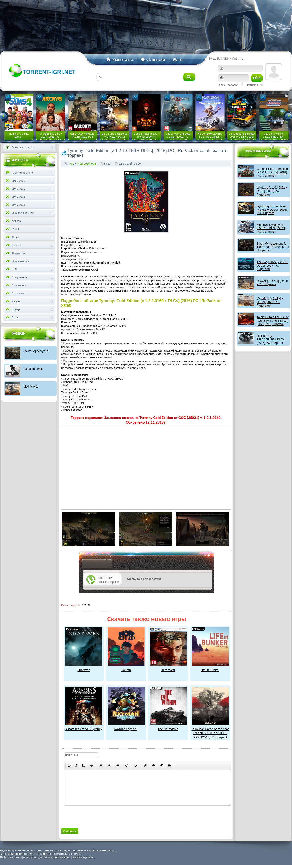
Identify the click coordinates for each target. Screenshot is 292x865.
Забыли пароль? (228, 84)
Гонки (12, 229)
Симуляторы (16, 277)
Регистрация (255, 84)
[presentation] (101, 816)
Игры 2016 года (86, 163)
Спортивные (16, 285)
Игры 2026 (15, 181)
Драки (12, 237)
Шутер (12, 309)
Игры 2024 (15, 197)
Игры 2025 (15, 189)
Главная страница (19, 147)
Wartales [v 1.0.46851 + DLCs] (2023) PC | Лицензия (272, 191)
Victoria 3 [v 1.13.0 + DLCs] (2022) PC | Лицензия (270, 302)
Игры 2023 (15, 205)
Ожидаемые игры (19, 213)
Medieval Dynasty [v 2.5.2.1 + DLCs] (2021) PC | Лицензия (271, 228)
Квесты (13, 245)
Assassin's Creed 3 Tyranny (83, 727)
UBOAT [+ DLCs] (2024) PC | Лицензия (272, 282)
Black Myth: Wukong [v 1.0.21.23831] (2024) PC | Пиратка (273, 247)
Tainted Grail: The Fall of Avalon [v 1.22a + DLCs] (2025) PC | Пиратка (273, 320)
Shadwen (83, 668)
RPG (71, 163)
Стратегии (14, 293)
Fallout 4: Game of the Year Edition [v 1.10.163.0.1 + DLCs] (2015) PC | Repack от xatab (210, 733)
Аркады (13, 221)
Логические (15, 253)
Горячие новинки (19, 173)
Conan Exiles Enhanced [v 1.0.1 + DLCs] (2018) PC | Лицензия (272, 172)
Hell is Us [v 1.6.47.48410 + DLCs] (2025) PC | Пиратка (271, 339)
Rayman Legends (126, 727)
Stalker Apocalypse (35, 351)
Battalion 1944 (32, 369)
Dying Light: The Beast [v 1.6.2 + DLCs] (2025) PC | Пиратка (272, 210)
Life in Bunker (210, 668)
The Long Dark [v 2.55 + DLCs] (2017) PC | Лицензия (272, 265)
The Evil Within (168, 727)
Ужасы (12, 301)
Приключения (17, 261)
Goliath (126, 668)
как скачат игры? (96, 564)
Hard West (168, 668)
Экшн (11, 317)
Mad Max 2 (30, 386)
